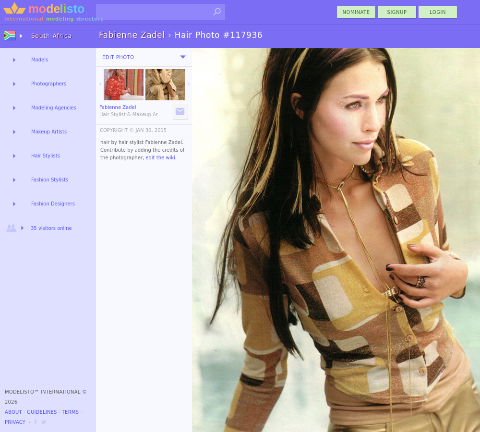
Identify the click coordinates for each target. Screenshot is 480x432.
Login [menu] (438, 12)
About (13, 412)
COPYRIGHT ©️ (117, 130)
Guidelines (42, 412)
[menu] (183, 57)
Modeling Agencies (53, 107)
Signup (397, 12)
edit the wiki (160, 157)
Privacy (15, 422)
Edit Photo (118, 57)
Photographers (48, 83)
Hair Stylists (45, 155)
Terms (70, 412)
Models (39, 59)
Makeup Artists (49, 131)
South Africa (51, 36)
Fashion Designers (53, 203)
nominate (356, 12)
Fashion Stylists (49, 179)
